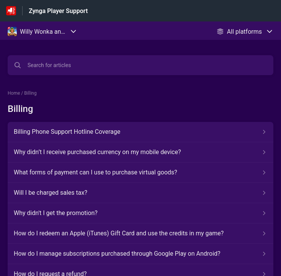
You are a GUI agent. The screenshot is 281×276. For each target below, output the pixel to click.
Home (14, 93)
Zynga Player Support (58, 11)
